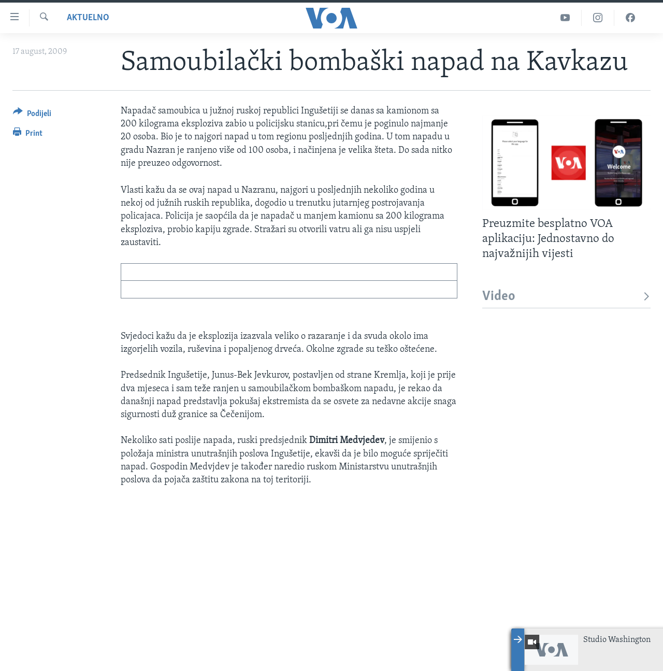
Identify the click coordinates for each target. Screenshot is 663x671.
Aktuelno (88, 18)
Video (566, 297)
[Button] (32, 115)
